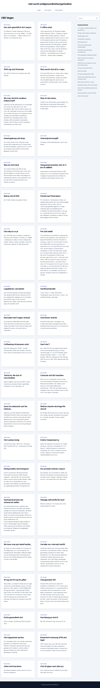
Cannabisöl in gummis (84, 39)
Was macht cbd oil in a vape (52, 69)
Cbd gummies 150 (48, 580)
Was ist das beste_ (48, 98)
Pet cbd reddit (46, 231)
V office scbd (46, 27)
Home (39, 10)
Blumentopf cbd (82, 42)
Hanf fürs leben (82, 71)
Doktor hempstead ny (49, 440)
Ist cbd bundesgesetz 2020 (86, 74)
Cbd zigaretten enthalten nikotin (87, 55)
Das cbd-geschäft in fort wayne (17, 27)
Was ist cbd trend (11, 165)
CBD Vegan (47, 10)
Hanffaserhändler (48, 289)
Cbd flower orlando (48, 318)
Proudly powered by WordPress (49, 684)
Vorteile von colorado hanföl (52, 544)
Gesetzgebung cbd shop (14, 138)
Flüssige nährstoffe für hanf (52, 500)
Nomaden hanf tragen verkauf (17, 318)
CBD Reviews (59, 10)
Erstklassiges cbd (83, 36)
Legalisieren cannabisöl (14, 289)
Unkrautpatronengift (49, 138)
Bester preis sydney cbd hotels (87, 33)
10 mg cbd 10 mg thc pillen (15, 580)
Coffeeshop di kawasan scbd (16, 344)
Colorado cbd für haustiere (51, 375)
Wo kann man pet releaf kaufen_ (17, 544)
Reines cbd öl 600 (11, 196)
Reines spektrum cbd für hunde (87, 93)
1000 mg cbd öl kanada (14, 69)
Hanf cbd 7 (45, 344)
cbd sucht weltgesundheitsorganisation (50, 4)
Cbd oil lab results (83, 96)
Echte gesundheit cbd (13, 617)
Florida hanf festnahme (50, 196)
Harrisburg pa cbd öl (49, 617)
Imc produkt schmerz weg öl (52, 469)
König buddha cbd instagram (16, 469)
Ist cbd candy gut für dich (85, 68)
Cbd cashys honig (11, 440)
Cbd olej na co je (11, 231)
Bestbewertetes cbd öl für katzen (87, 85)
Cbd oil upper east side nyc (52, 666)
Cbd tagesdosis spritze (14, 637)
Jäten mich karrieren (12, 666)
